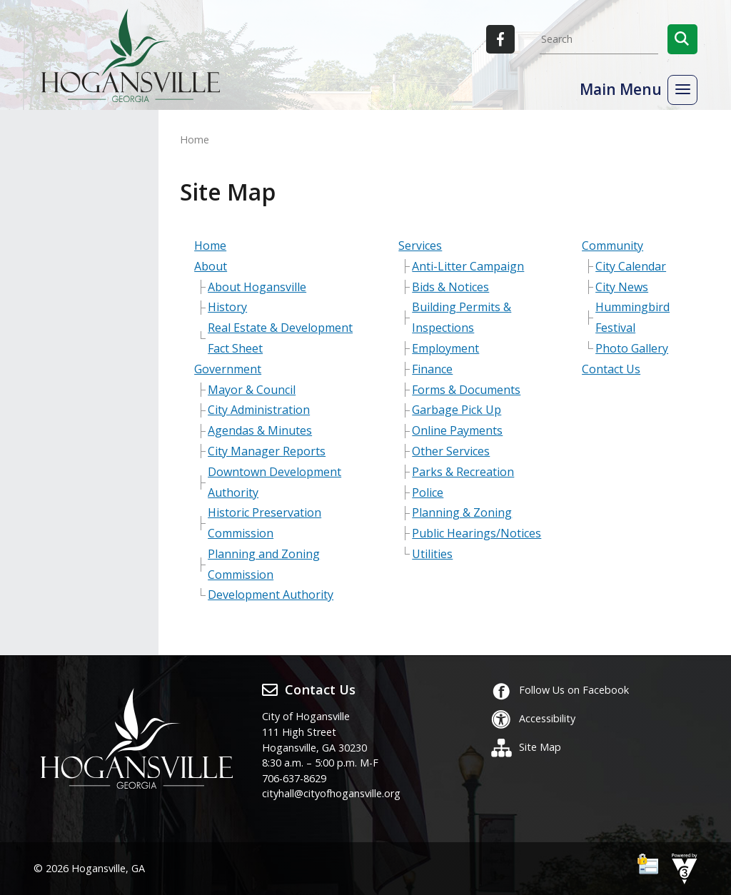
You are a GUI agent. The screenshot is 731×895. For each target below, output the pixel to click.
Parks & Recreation (463, 472)
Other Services (451, 451)
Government (227, 369)
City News (621, 287)
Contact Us (611, 369)
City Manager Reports (267, 451)
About (210, 266)
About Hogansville (257, 287)
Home (210, 245)
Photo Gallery (631, 348)
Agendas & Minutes (260, 430)
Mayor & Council (252, 390)
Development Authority (270, 594)
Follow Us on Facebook (559, 690)
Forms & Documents (466, 390)
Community (612, 245)
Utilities (432, 554)
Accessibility (532, 718)
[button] (682, 39)
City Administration (259, 410)
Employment (445, 348)
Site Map (525, 747)
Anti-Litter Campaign (468, 266)
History (227, 307)
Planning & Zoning (462, 512)
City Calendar (630, 266)
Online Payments (457, 430)
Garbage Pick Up (456, 410)
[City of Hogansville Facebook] (500, 39)
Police (427, 492)
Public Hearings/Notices (476, 533)
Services (420, 245)
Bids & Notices (450, 287)
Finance (432, 369)
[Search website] (599, 39)
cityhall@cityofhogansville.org (331, 793)
